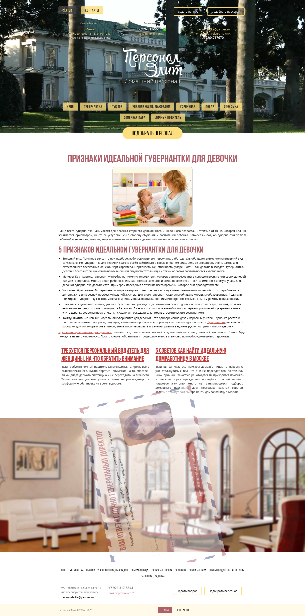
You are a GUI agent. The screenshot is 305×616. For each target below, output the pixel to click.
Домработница (139, 570)
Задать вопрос (188, 11)
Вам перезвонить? (151, 34)
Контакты (92, 10)
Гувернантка (93, 106)
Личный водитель (168, 117)
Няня (70, 106)
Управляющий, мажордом (151, 106)
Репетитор (238, 570)
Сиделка (160, 576)
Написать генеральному (167, 440)
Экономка (231, 106)
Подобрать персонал (226, 11)
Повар (210, 106)
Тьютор (117, 106)
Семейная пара (134, 117)
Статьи (67, 10)
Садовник (146, 576)
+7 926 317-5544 (149, 29)
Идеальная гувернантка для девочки (84, 332)
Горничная (188, 106)
